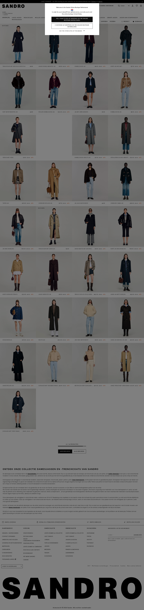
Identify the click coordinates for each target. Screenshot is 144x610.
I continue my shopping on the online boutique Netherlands (72, 26)
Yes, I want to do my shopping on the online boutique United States (72, 19)
